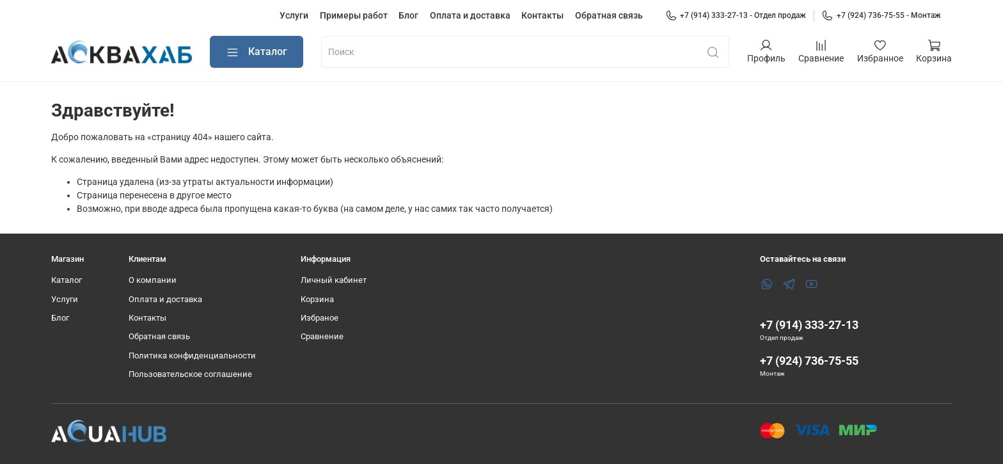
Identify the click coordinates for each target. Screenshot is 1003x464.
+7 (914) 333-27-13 (809, 325)
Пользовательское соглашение (190, 374)
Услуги (294, 15)
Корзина (317, 299)
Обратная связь (609, 15)
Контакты (542, 15)
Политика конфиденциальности (192, 355)
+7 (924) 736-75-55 (809, 360)
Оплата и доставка (470, 15)
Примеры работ (354, 15)
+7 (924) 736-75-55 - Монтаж (881, 15)
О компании (153, 280)
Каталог (256, 52)
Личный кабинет (334, 280)
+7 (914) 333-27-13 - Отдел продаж (736, 15)
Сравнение (322, 336)
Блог (408, 15)
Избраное (319, 318)
